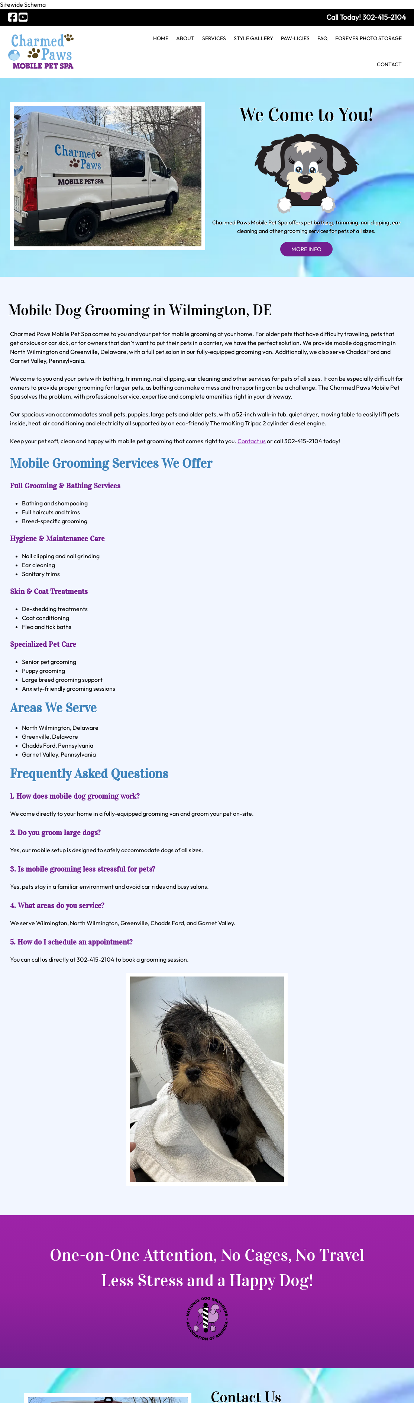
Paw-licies (295, 38)
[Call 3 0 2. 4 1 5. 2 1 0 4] (384, 17)
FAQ (322, 38)
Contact (389, 64)
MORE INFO (306, 172)
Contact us (251, 441)
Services (214, 38)
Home (160, 38)
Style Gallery (253, 38)
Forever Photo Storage (368, 38)
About (185, 38)
